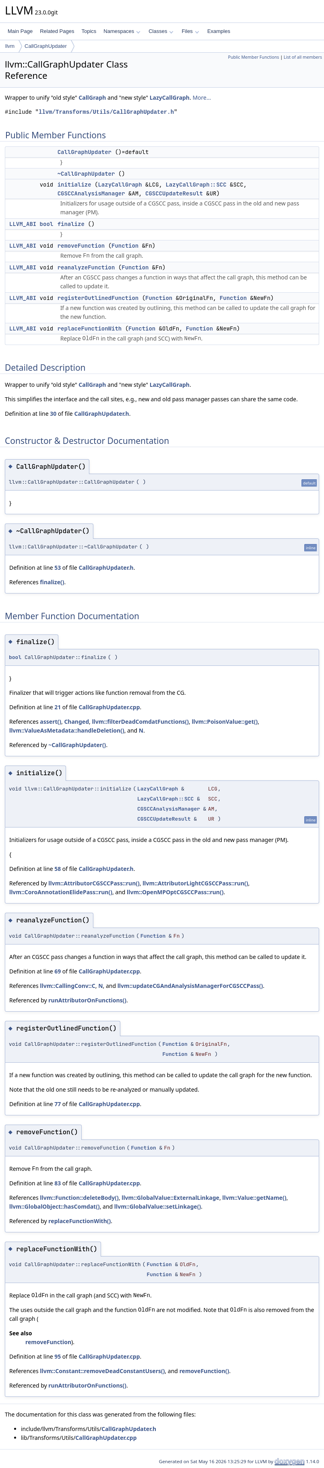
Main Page (20, 31)
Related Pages (57, 31)
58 (57, 869)
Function (124, 245)
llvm (9, 46)
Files (190, 31)
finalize (71, 224)
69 (57, 971)
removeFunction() (204, 1371)
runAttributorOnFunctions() (87, 1000)
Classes (161, 31)
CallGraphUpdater (46, 46)
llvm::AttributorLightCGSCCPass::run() (195, 883)
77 (57, 1104)
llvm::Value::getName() (254, 1197)
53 (57, 567)
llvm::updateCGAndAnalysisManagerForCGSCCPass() (190, 986)
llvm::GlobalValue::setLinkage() (157, 1206)
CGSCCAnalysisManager (91, 193)
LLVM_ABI (22, 224)
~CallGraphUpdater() (77, 745)
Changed (76, 721)
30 (53, 413)
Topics (88, 31)
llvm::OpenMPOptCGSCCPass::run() (175, 892)
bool (47, 224)
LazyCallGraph (170, 97)
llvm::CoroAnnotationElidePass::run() (60, 892)
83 (57, 1183)
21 (57, 707)
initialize (74, 184)
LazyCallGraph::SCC (195, 184)
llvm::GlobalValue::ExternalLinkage (170, 1197)
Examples (218, 31)
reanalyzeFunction (86, 267)
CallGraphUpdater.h (101, 413)
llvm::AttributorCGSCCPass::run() (93, 883)
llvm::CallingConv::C (67, 986)
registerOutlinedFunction (98, 298)
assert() (50, 721)
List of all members (303, 57)
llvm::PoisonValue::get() (225, 721)
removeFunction (81, 245)
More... (201, 97)
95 (57, 1356)
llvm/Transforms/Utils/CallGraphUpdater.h (106, 112)
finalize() (52, 582)
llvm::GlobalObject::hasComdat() (54, 1206)
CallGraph (92, 97)
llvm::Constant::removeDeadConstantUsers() (102, 1371)
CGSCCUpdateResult (174, 193)
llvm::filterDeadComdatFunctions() (140, 721)
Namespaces (121, 31)
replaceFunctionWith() (79, 1221)
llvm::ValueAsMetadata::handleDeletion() (66, 730)
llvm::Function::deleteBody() (79, 1197)
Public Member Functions (253, 57)
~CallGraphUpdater (86, 173)
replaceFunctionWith (90, 328)
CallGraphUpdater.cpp (109, 707)
